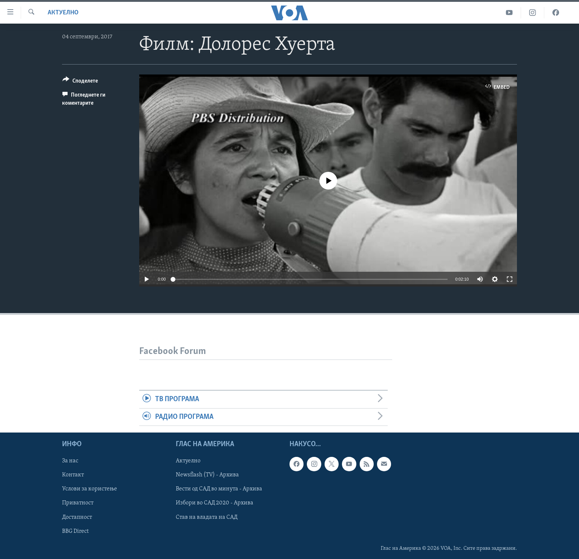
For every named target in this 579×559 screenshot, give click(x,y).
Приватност (77, 503)
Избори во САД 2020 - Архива (214, 503)
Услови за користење (89, 489)
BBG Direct (75, 531)
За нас (70, 461)
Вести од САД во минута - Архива (219, 489)
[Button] (80, 82)
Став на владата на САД (206, 517)
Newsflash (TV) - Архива (207, 475)
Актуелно (63, 12)
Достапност (77, 517)
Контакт (73, 475)
